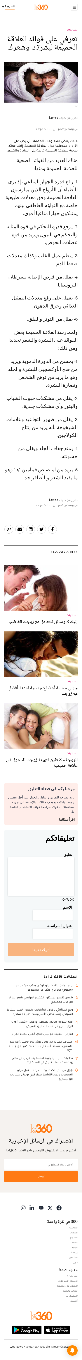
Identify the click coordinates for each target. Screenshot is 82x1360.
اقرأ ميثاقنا (67, 820)
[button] (72, 1350)
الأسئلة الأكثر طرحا (68, 1280)
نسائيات (72, 29)
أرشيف (74, 1300)
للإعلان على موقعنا (67, 1285)
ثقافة (75, 1242)
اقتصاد (74, 1232)
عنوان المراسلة (59, 925)
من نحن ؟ (72, 1275)
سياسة (73, 1227)
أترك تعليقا (41, 949)
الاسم (67, 907)
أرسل (41, 1176)
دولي (75, 1262)
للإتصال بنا (72, 1295)
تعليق (67, 854)
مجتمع (74, 1237)
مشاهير (73, 1257)
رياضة (74, 1252)
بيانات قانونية (70, 1290)
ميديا (75, 1247)
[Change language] (9, 7)
